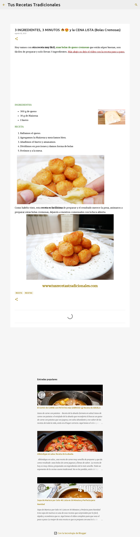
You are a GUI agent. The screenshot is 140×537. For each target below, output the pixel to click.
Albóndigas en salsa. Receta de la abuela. (55, 454)
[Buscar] (136, 5)
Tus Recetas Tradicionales (34, 4)
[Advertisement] (70, 350)
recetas (28, 293)
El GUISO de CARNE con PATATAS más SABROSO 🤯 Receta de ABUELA (69, 408)
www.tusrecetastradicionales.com (70, 286)
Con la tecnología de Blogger (70, 533)
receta (19, 293)
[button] (16, 39)
